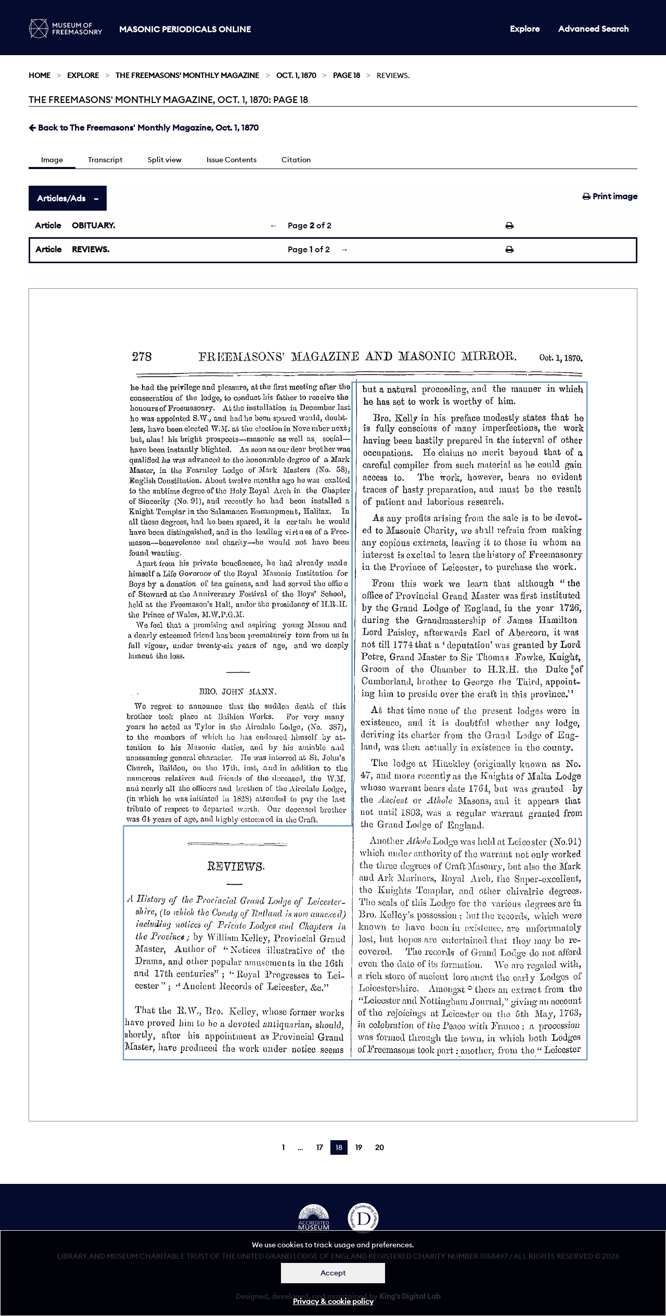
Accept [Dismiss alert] (333, 1273)
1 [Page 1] (283, 1147)
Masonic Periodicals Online (185, 29)
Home (39, 75)
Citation (296, 159)
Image (52, 159)
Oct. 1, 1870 (296, 75)
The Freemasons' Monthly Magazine (187, 75)
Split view (165, 159)
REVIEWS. (90, 249)
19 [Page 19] (358, 1147)
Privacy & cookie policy (333, 1301)
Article (48, 225)
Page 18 (346, 75)
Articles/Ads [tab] (61, 198)
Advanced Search (593, 28)
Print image (610, 196)
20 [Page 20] (379, 1147)
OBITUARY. (93, 225)
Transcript (105, 159)
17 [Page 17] (319, 1147)
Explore (525, 28)
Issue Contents (232, 159)
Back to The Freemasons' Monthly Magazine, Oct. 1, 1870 (144, 127)
